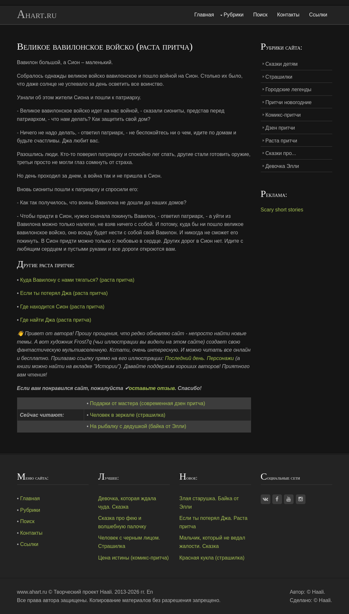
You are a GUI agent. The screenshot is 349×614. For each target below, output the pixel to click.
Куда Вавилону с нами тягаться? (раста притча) (77, 280)
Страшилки (279, 77)
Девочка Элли (282, 166)
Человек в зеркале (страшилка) (127, 415)
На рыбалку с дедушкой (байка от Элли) (138, 426)
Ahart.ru (37, 14)
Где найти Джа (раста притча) (56, 320)
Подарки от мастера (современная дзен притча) (147, 403)
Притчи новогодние (289, 102)
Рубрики (234, 14)
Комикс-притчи (283, 115)
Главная (204, 14)
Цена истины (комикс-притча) (133, 557)
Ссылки (318, 14)
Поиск (260, 14)
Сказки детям (282, 64)
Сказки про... (281, 153)
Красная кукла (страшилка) (212, 557)
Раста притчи (281, 140)
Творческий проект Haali (83, 592)
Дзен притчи (280, 128)
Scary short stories (282, 209)
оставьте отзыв (152, 388)
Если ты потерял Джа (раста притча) (64, 293)
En (150, 592)
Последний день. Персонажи (199, 358)
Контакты (288, 14)
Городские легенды (289, 89)
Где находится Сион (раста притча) (62, 306)
